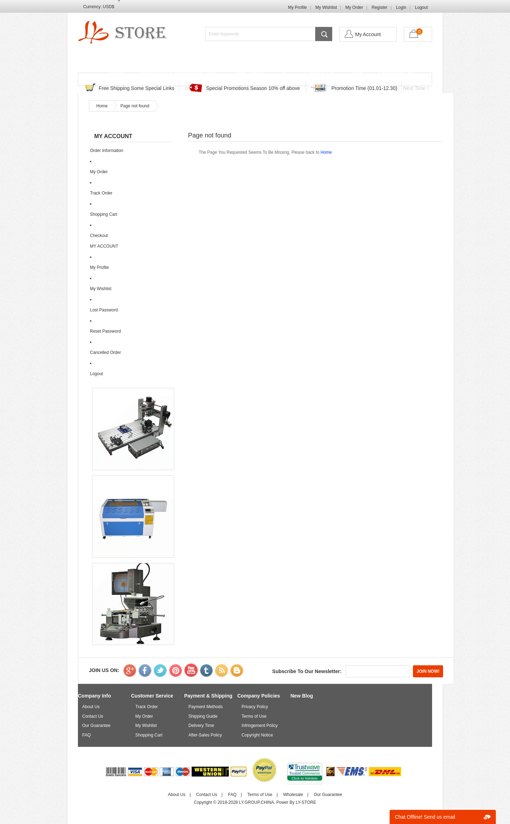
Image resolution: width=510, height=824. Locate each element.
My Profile (297, 7)
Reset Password (105, 331)
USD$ (108, 6)
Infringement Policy (260, 725)
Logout (421, 7)
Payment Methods (205, 706)
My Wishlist (326, 7)
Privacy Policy (255, 706)
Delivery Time (201, 725)
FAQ (284, 73)
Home (115, 73)
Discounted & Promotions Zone (178, 73)
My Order (354, 7)
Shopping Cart (396, 73)
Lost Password (104, 309)
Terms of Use (254, 716)
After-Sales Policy (205, 735)
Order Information (106, 150)
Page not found (134, 105)
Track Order (248, 73)
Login (401, 7)
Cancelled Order (105, 352)
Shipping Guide (202, 716)
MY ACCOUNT (104, 246)
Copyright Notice (257, 735)
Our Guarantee (96, 725)
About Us (91, 706)
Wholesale (293, 794)
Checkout (99, 235)
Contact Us (319, 73)
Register (379, 7)
